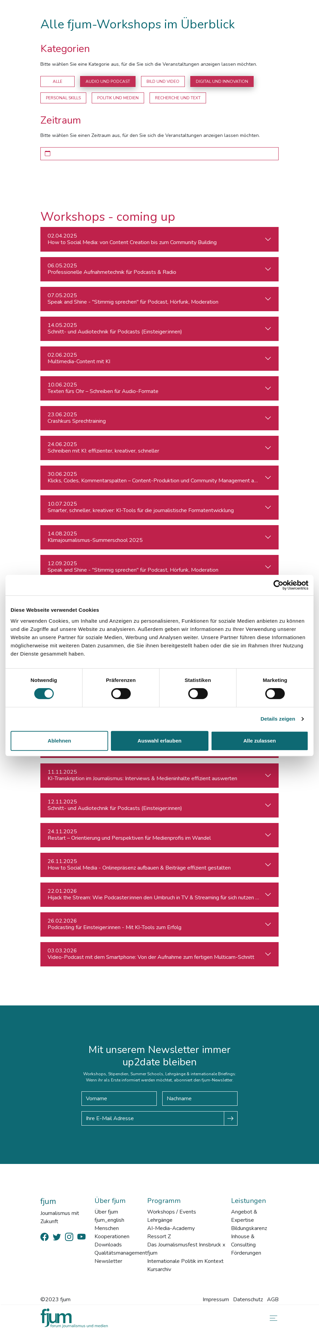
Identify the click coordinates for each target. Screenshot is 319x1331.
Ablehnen (59, 741)
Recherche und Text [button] (178, 98)
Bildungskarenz (249, 1228)
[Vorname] (119, 1098)
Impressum (216, 1299)
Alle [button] (57, 81)
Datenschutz (248, 1299)
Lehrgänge (160, 1220)
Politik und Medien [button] (118, 98)
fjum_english (109, 1220)
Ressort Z (159, 1236)
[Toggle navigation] (272, 1318)
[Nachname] (200, 1098)
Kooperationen (111, 1236)
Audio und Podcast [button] (108, 81)
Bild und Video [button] (162, 81)
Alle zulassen (259, 741)
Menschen (106, 1228)
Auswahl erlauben (159, 741)
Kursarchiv (159, 1269)
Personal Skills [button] (63, 98)
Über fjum (106, 1212)
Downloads (108, 1244)
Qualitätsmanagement (120, 1253)
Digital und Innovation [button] (222, 81)
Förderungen (246, 1253)
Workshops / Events (171, 1212)
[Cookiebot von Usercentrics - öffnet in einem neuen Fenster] (278, 585)
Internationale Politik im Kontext (185, 1261)
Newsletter (108, 1261)
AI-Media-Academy (171, 1228)
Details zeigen (277, 719)
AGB (273, 1299)
